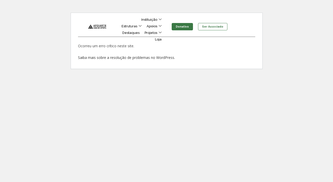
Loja (158, 39)
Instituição (151, 19)
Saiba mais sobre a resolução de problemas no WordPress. (126, 57)
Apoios (154, 26)
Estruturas (132, 26)
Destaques (131, 33)
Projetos (153, 33)
